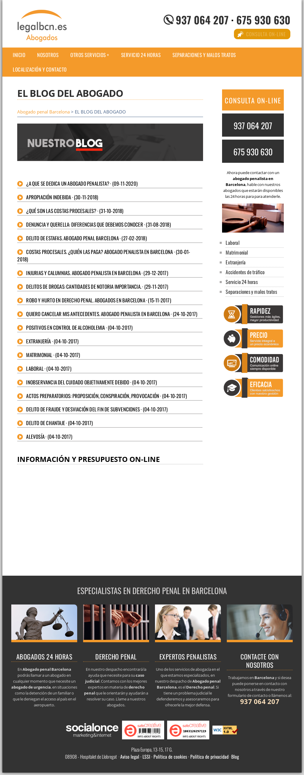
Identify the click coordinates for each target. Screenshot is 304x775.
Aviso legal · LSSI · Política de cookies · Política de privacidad (174, 756)
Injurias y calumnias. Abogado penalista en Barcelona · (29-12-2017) (97, 273)
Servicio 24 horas (141, 55)
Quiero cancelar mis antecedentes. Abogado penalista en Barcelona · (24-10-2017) (111, 314)
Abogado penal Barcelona (43, 112)
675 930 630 (263, 19)
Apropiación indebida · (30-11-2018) (62, 197)
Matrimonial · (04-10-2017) (53, 355)
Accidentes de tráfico (245, 272)
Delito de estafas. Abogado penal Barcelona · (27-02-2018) (86, 238)
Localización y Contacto (40, 69)
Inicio (19, 55)
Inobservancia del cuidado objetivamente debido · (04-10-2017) (91, 382)
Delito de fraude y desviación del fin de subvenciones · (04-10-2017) (96, 409)
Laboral (232, 242)
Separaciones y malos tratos (204, 55)
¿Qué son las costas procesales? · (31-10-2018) (74, 210)
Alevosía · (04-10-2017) (49, 436)
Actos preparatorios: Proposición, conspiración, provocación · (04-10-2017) (106, 396)
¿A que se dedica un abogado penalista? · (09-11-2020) (81, 183)
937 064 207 (202, 19)
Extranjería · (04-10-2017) (52, 341)
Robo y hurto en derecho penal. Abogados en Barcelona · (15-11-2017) (98, 300)
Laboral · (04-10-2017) (48, 368)
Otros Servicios (88, 55)
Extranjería (236, 262)
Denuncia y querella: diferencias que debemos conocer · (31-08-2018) (98, 224)
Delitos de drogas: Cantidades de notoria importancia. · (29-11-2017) (97, 286)
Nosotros (47, 55)
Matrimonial (237, 252)
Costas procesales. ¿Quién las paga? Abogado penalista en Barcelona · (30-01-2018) (103, 255)
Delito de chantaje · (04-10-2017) (59, 423)
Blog (235, 756)
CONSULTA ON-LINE (253, 100)
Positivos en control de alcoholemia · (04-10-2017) (79, 327)
